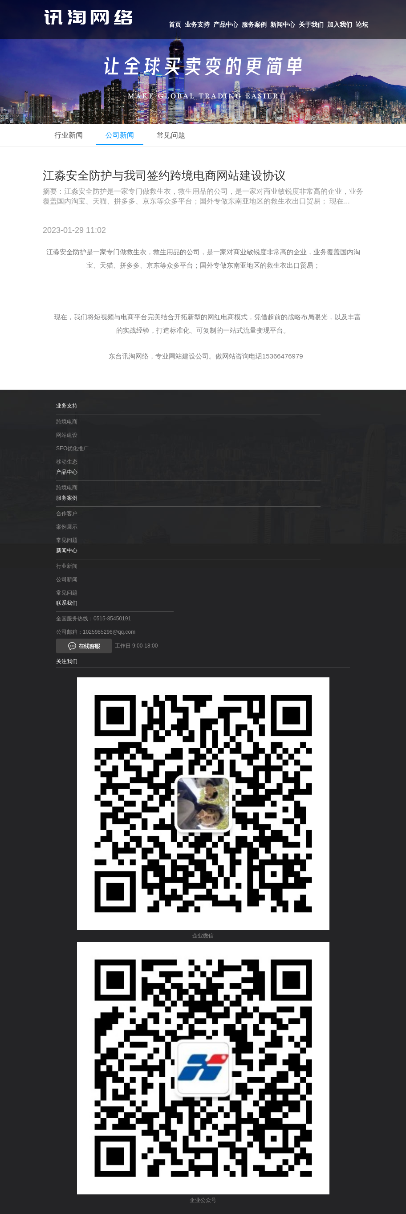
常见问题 (180, 135)
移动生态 (66, 462)
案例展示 (66, 527)
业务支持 (197, 24)
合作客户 (66, 513)
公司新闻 (125, 135)
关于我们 (311, 24)
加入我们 (339, 24)
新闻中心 (282, 24)
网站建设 (66, 435)
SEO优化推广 (72, 448)
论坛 (362, 24)
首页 (175, 24)
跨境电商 (66, 422)
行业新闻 (70, 135)
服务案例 (254, 24)
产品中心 (225, 24)
